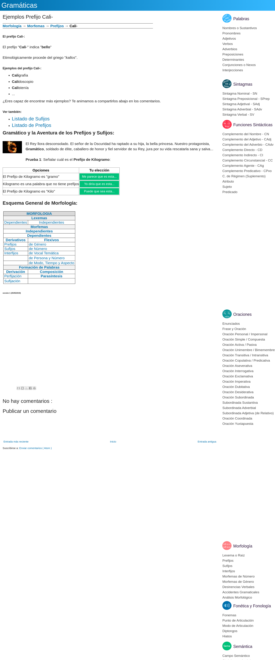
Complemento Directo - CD (242, 150)
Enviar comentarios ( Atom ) (35, 448)
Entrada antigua (207, 441)
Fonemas (229, 615)
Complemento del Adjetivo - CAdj (246, 139)
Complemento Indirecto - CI (242, 155)
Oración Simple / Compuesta (243, 339)
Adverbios (229, 49)
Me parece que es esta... (99, 176)
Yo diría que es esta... (99, 184)
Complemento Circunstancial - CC (247, 160)
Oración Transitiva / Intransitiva (245, 355)
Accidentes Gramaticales (240, 592)
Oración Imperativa (236, 381)
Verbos (227, 44)
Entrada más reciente (16, 441)
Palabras (241, 18)
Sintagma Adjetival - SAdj (241, 104)
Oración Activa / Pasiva (239, 344)
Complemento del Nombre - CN (245, 134)
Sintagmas (242, 84)
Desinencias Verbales (238, 587)
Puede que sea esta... (99, 191)
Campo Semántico (236, 656)
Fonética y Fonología (252, 606)
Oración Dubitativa (236, 387)
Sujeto (227, 187)
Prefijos (57, 26)
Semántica (242, 646)
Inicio (113, 441)
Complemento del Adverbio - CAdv (247, 144)
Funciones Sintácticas (253, 125)
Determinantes (233, 59)
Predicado (229, 192)
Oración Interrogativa (237, 371)
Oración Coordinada (237, 418)
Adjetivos (229, 38)
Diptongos (229, 631)
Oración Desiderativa (237, 392)
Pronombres (231, 33)
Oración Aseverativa (237, 366)
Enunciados (231, 323)
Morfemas (36, 26)
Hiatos (227, 636)
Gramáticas (19, 5)
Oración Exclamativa (237, 376)
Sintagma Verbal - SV (238, 114)
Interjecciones (232, 70)
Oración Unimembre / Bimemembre (248, 350)
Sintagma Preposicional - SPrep (246, 99)
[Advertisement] (185, 47)
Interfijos (228, 571)
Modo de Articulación (237, 626)
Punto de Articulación (238, 620)
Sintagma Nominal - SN (239, 93)
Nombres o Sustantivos (239, 28)
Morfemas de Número (238, 576)
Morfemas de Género (238, 581)
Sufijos (227, 566)
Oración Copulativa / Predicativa (246, 360)
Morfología (242, 546)
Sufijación (12, 281)
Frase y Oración (234, 329)
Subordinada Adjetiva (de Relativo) (248, 413)
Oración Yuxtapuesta (237, 423)
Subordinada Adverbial (239, 408)
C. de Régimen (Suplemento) (244, 176)
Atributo (228, 181)
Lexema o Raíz (233, 555)
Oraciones (242, 314)
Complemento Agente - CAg (243, 165)
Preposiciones (232, 54)
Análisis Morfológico (237, 597)
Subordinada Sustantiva (240, 402)
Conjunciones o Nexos (239, 65)
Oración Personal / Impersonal (244, 334)
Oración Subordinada (238, 397)
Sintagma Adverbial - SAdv (242, 109)
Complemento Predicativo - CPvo (247, 171)
